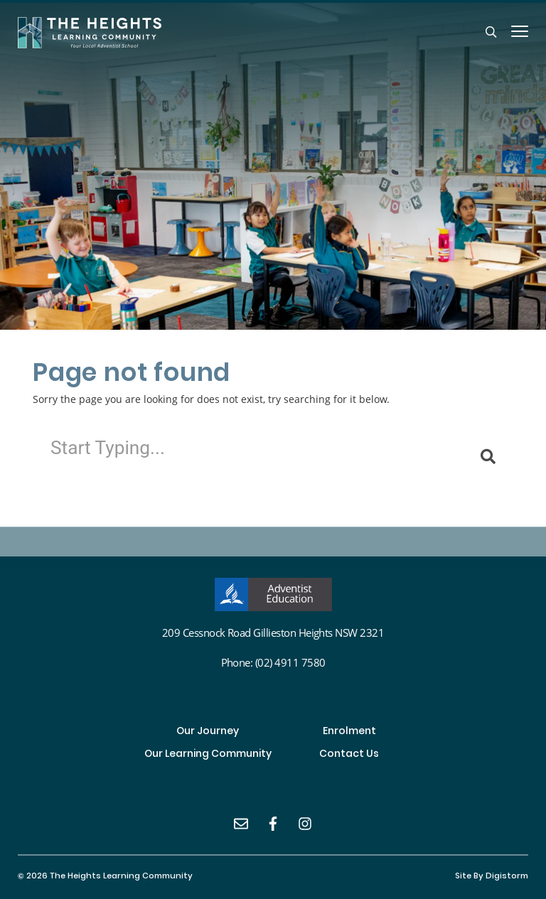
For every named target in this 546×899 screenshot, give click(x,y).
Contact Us (349, 755)
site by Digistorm (491, 876)
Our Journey (207, 732)
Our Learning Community (208, 755)
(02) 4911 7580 (290, 662)
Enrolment (349, 732)
